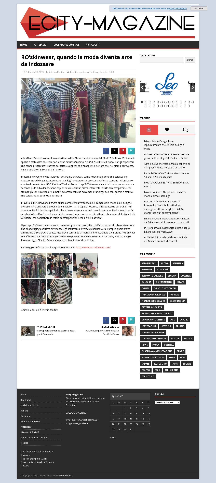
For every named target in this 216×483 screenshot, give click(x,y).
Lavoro (184, 319)
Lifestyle (103, 71)
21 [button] (169, 106)
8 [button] (169, 102)
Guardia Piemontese (153, 319)
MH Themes (67, 475)
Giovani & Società (152, 307)
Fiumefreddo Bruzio (153, 301)
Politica (169, 344)
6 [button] (161, 102)
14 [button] (193, 102)
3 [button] (150, 102)
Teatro (146, 370)
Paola (155, 344)
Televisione (171, 370)
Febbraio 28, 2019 (35, 71)
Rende (180, 351)
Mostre (175, 338)
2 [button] (146, 102)
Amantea (178, 263)
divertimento (164, 282)
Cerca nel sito (147, 55)
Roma (172, 357)
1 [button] (142, 102)
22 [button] (173, 106)
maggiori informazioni (177, 8)
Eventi (145, 288)
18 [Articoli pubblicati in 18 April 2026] (143, 418)
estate (180, 282)
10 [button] (177, 102)
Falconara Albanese (153, 294)
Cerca (190, 60)
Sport (174, 363)
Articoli (91, 44)
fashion (94, 71)
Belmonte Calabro (152, 275)
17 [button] (154, 106)
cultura (146, 282)
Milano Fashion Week (154, 338)
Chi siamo (40, 44)
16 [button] (150, 106)
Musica (188, 338)
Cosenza (186, 275)
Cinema (172, 275)
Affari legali (149, 263)
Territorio (148, 376)
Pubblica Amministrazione (157, 351)
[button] (142, 87)
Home (23, 44)
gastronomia (177, 301)
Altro (164, 263)
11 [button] (181, 102)
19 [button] (161, 106)
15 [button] (146, 106)
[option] (167, 84)
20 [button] (165, 106)
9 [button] (173, 102)
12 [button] (185, 102)
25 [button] (185, 106)
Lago (172, 319)
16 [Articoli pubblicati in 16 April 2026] (131, 418)
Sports (187, 363)
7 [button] (165, 102)
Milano (180, 326)
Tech (157, 370)
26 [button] (189, 106)
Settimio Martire (56, 71)
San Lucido (160, 363)
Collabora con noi (66, 44)
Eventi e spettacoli (79, 71)
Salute (145, 363)
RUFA (182, 357)
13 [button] (189, 102)
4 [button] (154, 102)
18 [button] (158, 106)
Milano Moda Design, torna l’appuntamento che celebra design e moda (164, 145)
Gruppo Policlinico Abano (157, 313)
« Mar (113, 437)
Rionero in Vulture (153, 357)
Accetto (199, 8)
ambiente (147, 269)
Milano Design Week (153, 332)
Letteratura (149, 326)
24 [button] (181, 106)
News (145, 344)
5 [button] (158, 102)
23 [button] (177, 106)
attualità (162, 269)
